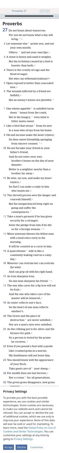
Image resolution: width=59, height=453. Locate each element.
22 (4, 346)
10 (4, 148)
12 (4, 195)
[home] (5, 4)
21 (4, 329)
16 (4, 263)
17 (4, 276)
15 (4, 251)
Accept (9, 447)
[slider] (29, 16)
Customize (36, 447)
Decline (21, 447)
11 (4, 178)
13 (4, 216)
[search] (55, 4)
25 (4, 382)
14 (4, 233)
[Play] (2, 16)
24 (4, 373)
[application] (29, 16)
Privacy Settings (23, 439)
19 (4, 302)
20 (4, 316)
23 (4, 360)
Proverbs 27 (17, 11)
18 (4, 285)
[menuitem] (5, 4)
